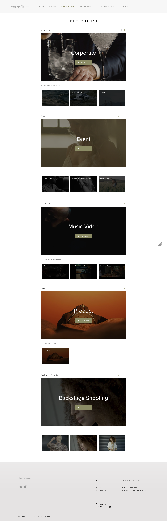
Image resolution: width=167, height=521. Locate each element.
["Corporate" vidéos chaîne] (83, 99)
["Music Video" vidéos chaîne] (84, 272)
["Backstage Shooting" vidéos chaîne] (84, 444)
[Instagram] (160, 243)
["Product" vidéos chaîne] (84, 357)
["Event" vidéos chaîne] (84, 186)
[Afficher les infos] (124, 30)
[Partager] (118, 30)
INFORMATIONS (130, 480)
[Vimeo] (21, 487)
